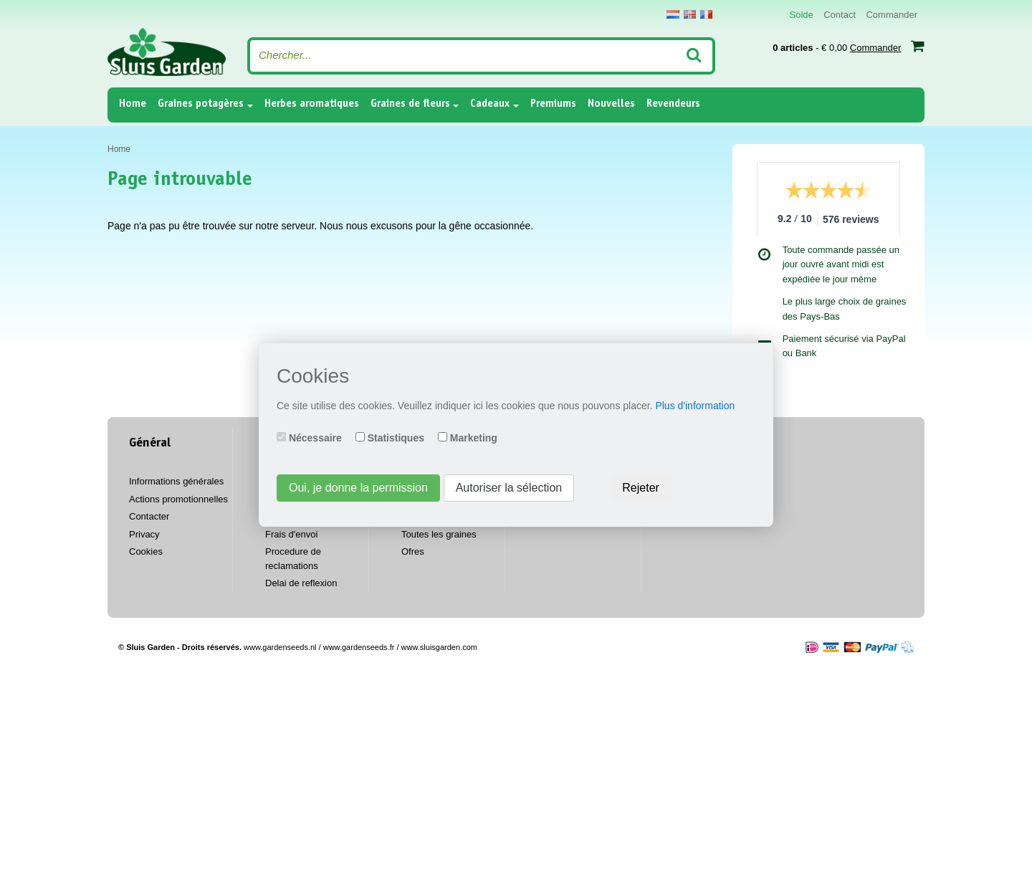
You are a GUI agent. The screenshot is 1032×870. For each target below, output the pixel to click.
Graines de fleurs (410, 104)
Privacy (144, 534)
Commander (891, 14)
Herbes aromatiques (311, 104)
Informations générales (176, 481)
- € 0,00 (848, 46)
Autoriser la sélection (509, 488)
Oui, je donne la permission (358, 488)
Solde (801, 14)
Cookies (146, 551)
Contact (839, 14)
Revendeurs (673, 104)
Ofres (412, 551)
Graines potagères (201, 104)
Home (132, 103)
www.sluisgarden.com (439, 647)
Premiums (553, 104)
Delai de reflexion (301, 583)
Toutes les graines (439, 534)
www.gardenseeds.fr (359, 647)
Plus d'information (695, 405)
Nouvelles (611, 104)
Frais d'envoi (291, 534)
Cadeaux (490, 104)
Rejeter (640, 488)
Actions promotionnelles (178, 499)
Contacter (149, 516)
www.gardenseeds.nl (280, 647)
